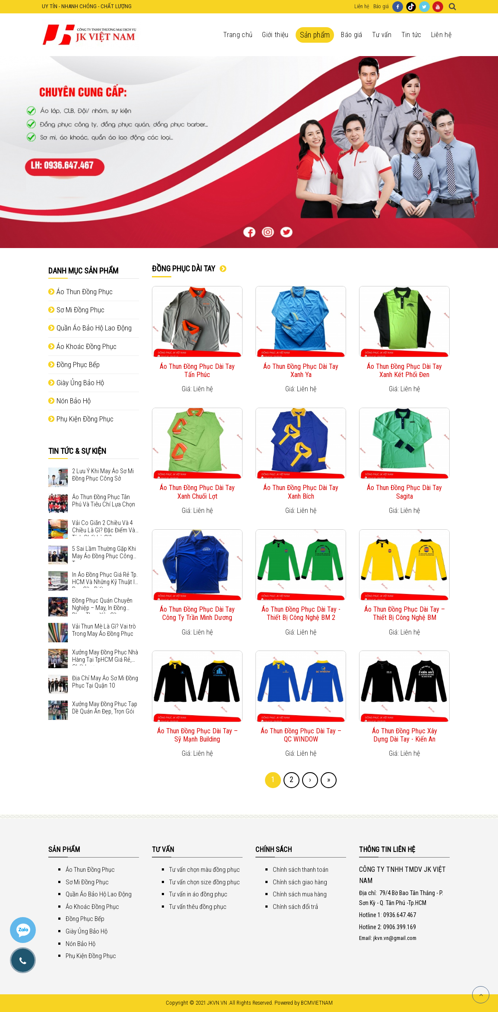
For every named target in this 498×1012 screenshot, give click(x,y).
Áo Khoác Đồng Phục (82, 346)
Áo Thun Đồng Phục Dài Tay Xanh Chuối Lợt (197, 492)
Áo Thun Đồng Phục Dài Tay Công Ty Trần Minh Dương (197, 613)
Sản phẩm (315, 35)
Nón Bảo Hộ (69, 400)
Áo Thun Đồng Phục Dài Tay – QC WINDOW (301, 735)
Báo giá (381, 6)
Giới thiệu (275, 35)
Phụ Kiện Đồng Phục (80, 419)
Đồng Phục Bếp (74, 364)
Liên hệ (361, 6)
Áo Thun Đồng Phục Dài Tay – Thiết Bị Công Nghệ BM (404, 613)
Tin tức (411, 35)
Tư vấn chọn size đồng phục (204, 882)
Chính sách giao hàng (300, 882)
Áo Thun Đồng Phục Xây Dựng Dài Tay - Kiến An (404, 735)
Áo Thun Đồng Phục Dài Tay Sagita (404, 492)
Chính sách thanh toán (300, 870)
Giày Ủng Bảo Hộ (76, 382)
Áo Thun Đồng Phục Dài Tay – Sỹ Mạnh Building (197, 735)
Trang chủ (237, 35)
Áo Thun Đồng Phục (80, 291)
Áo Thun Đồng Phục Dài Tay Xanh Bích (300, 492)
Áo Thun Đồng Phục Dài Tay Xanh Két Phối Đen (404, 370)
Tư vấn (382, 35)
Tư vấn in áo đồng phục (198, 894)
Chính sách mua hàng (300, 894)
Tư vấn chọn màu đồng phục (204, 870)
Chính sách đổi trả (295, 907)
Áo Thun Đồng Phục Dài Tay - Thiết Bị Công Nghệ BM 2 (301, 613)
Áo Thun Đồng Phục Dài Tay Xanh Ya (300, 370)
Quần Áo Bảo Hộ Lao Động (90, 328)
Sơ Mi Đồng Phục (76, 309)
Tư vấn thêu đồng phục (198, 907)
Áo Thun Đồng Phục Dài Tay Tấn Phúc (197, 370)
